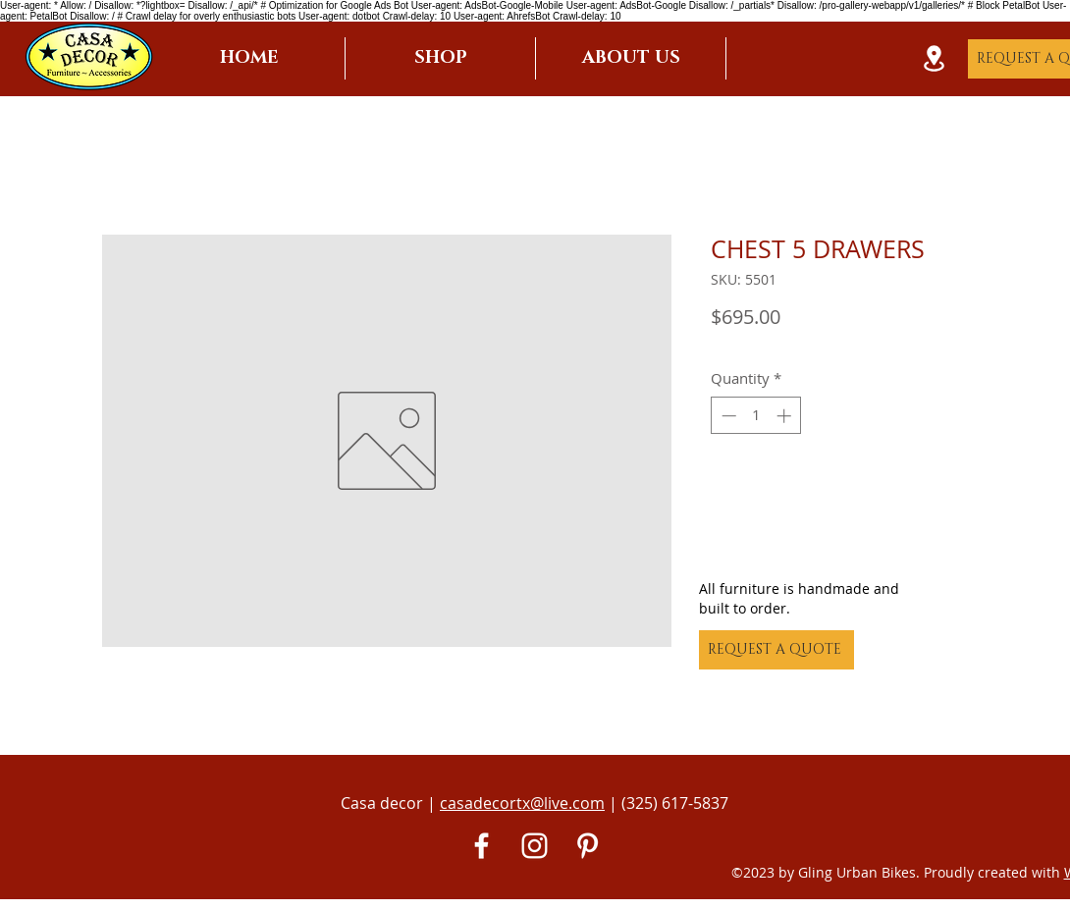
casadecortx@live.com (522, 803)
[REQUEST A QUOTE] (776, 649)
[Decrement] (727, 416)
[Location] (933, 58)
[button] (440, 58)
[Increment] (786, 416)
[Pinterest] (587, 846)
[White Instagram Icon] (534, 846)
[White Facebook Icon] (481, 846)
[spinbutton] (756, 416)
